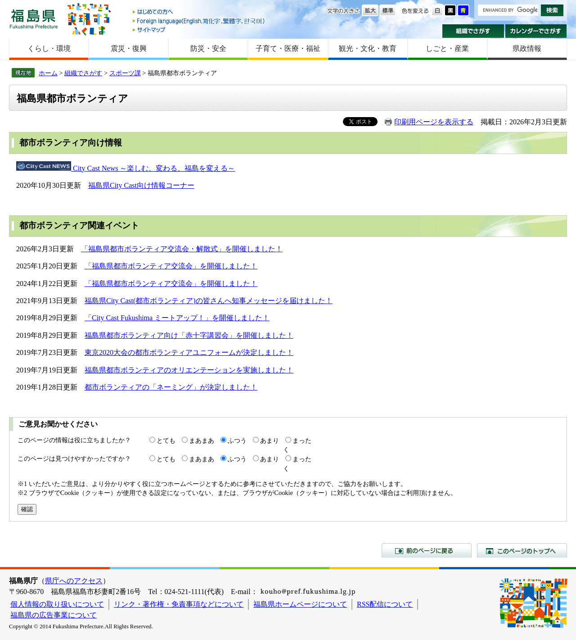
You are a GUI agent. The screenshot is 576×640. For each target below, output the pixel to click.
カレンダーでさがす (536, 31)
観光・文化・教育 (367, 48)
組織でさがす (473, 31)
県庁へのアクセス (74, 581)
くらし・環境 (49, 48)
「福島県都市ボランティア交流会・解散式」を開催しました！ (182, 249)
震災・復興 (129, 48)
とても (166, 440)
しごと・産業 (447, 48)
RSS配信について (385, 604)
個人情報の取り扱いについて (57, 604)
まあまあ (201, 440)
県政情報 (527, 48)
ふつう (237, 440)
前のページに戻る (427, 550)
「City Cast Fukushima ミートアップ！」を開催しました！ (177, 318)
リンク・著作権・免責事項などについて (178, 604)
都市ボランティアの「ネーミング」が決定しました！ (171, 387)
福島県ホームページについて (300, 604)
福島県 (33, 18)
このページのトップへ (522, 550)
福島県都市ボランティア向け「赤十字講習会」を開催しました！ (189, 335)
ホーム (48, 73)
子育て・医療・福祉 (288, 48)
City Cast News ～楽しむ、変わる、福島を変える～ (153, 168)
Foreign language (199, 21)
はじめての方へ (199, 12)
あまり (269, 440)
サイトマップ (199, 29)
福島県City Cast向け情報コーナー (141, 185)
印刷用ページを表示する (433, 122)
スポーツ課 (125, 73)
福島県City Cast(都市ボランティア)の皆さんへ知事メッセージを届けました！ (209, 300)
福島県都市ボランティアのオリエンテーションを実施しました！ (189, 370)
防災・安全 (208, 48)
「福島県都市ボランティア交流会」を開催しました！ (171, 266)
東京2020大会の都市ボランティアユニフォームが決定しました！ (189, 352)
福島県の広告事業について (53, 615)
